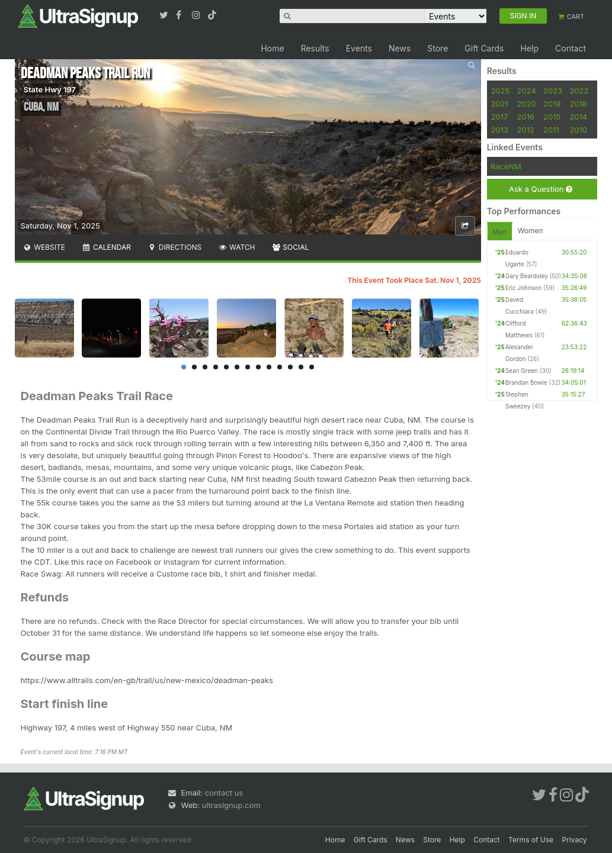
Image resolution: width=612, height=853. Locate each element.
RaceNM (506, 166)
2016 (525, 116)
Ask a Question (540, 189)
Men (499, 231)
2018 (578, 103)
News (400, 48)
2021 (499, 103)
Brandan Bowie (526, 382)
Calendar (106, 247)
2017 (499, 116)
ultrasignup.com (231, 805)
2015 (551, 116)
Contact (570, 48)
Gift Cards (484, 48)
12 (301, 367)
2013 (499, 129)
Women (530, 230)
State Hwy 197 (50, 89)
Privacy (574, 839)
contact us (224, 792)
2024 (526, 90)
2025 (500, 90)
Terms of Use (530, 839)
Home (272, 48)
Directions (174, 247)
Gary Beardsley (526, 275)
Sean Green (521, 370)
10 (279, 367)
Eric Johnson (523, 287)
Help (529, 48)
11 (290, 367)
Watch (236, 247)
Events (359, 48)
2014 (578, 116)
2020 (526, 103)
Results (315, 48)
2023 (552, 90)
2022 (578, 90)
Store (437, 48)
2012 (525, 129)
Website (44, 247)
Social (290, 247)
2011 (551, 129)
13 (311, 367)
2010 (578, 129)
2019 (551, 103)
